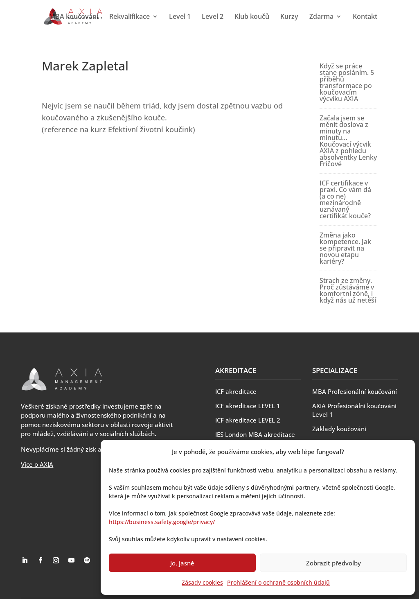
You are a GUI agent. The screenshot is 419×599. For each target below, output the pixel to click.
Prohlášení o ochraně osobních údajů (278, 582)
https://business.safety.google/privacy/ (162, 522)
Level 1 (180, 17)
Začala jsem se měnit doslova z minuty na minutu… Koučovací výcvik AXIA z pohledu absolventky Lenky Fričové (348, 140)
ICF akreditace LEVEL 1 (247, 406)
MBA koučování (73, 17)
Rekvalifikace (129, 17)
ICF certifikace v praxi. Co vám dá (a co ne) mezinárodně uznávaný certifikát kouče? (345, 199)
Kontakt (365, 17)
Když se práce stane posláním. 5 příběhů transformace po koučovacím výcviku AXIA (347, 82)
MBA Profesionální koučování (354, 391)
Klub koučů (251, 17)
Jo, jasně (182, 563)
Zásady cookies (202, 582)
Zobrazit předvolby (333, 563)
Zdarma (321, 17)
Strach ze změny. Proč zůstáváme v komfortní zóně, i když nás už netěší (348, 290)
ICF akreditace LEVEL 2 (247, 420)
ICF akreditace (236, 391)
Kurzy (289, 17)
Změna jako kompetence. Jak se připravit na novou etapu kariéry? (345, 248)
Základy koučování (339, 429)
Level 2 (212, 17)
